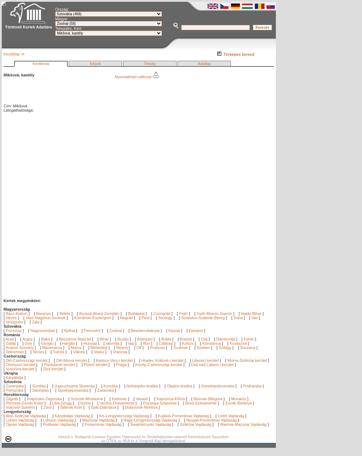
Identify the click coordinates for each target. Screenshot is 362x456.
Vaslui (99, 352)
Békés (64, 313)
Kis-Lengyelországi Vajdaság (124, 416)
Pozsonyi (14, 330)
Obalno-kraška (180, 386)
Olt (139, 347)
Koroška (111, 386)
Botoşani (145, 339)
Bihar (105, 339)
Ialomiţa (113, 343)
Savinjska (40, 390)
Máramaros (52, 347)
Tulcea (59, 352)
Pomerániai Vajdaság (103, 424)
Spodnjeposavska (73, 390)
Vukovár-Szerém (20, 407)
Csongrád (161, 313)
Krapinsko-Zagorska (44, 399)
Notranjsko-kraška (142, 386)
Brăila (166, 339)
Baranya (43, 313)
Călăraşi (166, 343)
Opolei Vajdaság (20, 424)
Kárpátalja (14, 377)
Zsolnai (115, 330)
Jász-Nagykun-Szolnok (46, 318)
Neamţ (122, 347)
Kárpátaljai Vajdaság (72, 416)
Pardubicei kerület (59, 365)
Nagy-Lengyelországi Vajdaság (150, 420)
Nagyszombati (42, 330)
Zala (36, 322)
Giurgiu (48, 343)
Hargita (69, 343)
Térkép (150, 63)
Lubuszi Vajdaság (58, 420)
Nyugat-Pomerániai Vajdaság (211, 420)
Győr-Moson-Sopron (214, 313)
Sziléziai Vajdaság (195, 424)
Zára (47, 407)
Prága (121, 365)
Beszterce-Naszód (75, 339)
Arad (10, 339)
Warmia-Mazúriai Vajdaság (243, 424)
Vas (254, 318)
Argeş (28, 339)
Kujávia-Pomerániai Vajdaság (183, 416)
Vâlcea (79, 352)
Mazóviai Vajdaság (98, 420)
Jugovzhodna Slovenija (74, 386)
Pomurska (15, 390)
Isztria (85, 403)
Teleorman (15, 352)
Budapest (136, 313)
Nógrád (126, 318)
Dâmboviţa (226, 339)
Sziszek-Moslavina (86, 399)
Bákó (46, 339)
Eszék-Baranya (238, 403)
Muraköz (238, 399)
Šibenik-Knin (71, 407)
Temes (39, 352)
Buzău (123, 339)
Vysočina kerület (20, 369)
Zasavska (105, 390)
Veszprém (14, 322)
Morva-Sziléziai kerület (247, 360)
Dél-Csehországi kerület (26, 360)
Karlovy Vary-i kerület (114, 360)
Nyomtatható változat (137, 77)
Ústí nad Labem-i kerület (212, 365)
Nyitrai (69, 330)
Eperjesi (196, 330)
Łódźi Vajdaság (231, 416)
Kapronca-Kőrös (171, 399)
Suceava (248, 347)
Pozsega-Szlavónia (160, 403)
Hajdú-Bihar (251, 313)
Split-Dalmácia (103, 407)
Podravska (252, 386)
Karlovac (119, 399)
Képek (95, 63)
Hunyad (91, 343)
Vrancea (120, 352)
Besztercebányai (145, 330)
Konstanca (212, 343)
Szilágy (225, 347)
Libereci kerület (205, 360)
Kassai (174, 330)
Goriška (39, 386)
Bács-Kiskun (16, 313)
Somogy (165, 318)
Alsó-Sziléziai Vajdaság (26, 416)
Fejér (183, 313)
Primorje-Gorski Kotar (24, 403)
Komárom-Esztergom (92, 318)
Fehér (249, 339)
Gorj (29, 343)
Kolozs (188, 343)
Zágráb (12, 399)
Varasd (142, 399)
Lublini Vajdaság (20, 420)
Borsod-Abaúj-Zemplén (99, 313)
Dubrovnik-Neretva (141, 407)
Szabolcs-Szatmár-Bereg (203, 318)
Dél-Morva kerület (71, 360)
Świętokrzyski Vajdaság (150, 424)
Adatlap (204, 63)
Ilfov (147, 343)
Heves (11, 318)
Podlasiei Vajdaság (59, 424)
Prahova (158, 347)
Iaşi (131, 343)
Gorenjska (14, 386)
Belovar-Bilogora (208, 399)
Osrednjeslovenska (218, 386)
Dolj (205, 339)
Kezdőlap (12, 54)
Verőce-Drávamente (117, 403)
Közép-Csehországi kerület (158, 365)
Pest (145, 318)
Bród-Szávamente (201, 403)
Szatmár (181, 347)
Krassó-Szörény (20, 347)
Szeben (204, 347)
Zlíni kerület (53, 369)
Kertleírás (40, 63)
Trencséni (92, 330)
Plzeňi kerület (95, 365)
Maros (77, 347)
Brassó (186, 339)
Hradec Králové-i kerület (162, 360)
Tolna (238, 318)
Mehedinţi (99, 347)
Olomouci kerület (20, 365)
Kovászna (239, 343)
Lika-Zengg (62, 403)
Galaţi (11, 343)
